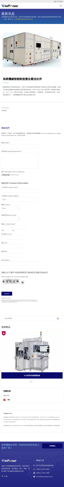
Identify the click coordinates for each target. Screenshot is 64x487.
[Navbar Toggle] (61, 5)
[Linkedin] (6, 476)
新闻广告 (10, 19)
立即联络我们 (57, 425)
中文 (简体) (59, 1)
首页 (5, 19)
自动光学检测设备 (38, 425)
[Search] (27, 318)
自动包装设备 (30, 425)
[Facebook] (2, 476)
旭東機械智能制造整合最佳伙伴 (24, 19)
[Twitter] (4, 476)
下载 (6, 400)
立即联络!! (52, 446)
